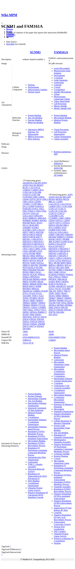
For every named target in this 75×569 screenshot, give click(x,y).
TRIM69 (60, 300)
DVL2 (25, 206)
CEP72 (58, 223)
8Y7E (31, 343)
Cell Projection (60, 104)
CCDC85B (27, 197)
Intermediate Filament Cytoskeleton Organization (37, 422)
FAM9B (52, 230)
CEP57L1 (59, 220)
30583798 (58, 168)
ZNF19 (44, 317)
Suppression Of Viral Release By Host (62, 509)
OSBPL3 (60, 270)
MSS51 (26, 260)
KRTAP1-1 (27, 239)
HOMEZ (35, 220)
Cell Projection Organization (60, 133)
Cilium (57, 94)
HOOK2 (43, 220)
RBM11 (26, 284)
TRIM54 (34, 305)
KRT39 (26, 237)
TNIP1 (51, 293)
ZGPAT (26, 314)
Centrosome (59, 82)
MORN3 (34, 258)
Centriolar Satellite (62, 454)
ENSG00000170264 (57, 337)
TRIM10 (39, 300)
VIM (25, 310)
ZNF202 (32, 319)
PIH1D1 (26, 274)
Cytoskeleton (59, 89)
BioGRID (10, 44)
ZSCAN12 (53, 314)
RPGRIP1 (27, 289)
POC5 (51, 277)
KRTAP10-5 (28, 242)
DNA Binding (33, 481)
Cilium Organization (62, 136)
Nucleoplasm (33, 87)
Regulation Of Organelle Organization (63, 436)
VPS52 (37, 310)
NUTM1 (39, 267)
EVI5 (64, 227)
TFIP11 (35, 296)
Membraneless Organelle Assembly (62, 441)
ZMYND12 (27, 317)
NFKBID (43, 265)
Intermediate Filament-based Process (37, 428)
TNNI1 (26, 298)
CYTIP (34, 204)
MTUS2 (32, 260)
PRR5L (26, 282)
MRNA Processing (36, 136)
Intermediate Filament (37, 398)
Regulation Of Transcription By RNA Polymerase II (37, 476)
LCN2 (35, 246)
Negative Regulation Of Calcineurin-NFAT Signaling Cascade (38, 495)
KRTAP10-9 (38, 244)
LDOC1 (41, 246)
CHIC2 (45, 199)
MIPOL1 (40, 256)
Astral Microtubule (62, 68)
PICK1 (38, 272)
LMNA (59, 258)
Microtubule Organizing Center (61, 462)
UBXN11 (27, 307)
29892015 (58, 163)
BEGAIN (67, 197)
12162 (25, 334)
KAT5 (70, 242)
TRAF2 (26, 300)
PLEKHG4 (53, 274)
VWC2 (43, 310)
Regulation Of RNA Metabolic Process (36, 432)
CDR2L (41, 197)
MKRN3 (26, 258)
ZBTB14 (33, 312)
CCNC (61, 216)
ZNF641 (33, 324)
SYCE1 (39, 293)
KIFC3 (35, 230)
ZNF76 (26, 326)
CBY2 (41, 190)
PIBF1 (32, 272)
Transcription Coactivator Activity (62, 523)
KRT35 (32, 234)
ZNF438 (40, 319)
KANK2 (35, 227)
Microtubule (59, 409)
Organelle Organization (63, 411)
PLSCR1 (34, 274)
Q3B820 (52, 340)
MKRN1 (60, 265)
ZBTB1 (26, 312)
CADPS (59, 202)
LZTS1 (39, 251)
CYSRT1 (26, 204)
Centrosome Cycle (61, 386)
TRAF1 (41, 298)
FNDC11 (32, 211)
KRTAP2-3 (53, 253)
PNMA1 (41, 274)
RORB (38, 286)
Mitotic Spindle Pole (62, 108)
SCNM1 (35, 52)
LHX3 (31, 249)
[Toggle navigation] (2, 23)
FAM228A (27, 209)
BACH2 (32, 185)
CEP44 (25, 199)
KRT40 (32, 237)
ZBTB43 (60, 305)
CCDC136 (27, 192)
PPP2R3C (53, 279)
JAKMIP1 (27, 227)
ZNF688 (41, 324)
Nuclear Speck (34, 92)
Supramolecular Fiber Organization (37, 458)
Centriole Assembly (62, 388)
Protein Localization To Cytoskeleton (64, 539)
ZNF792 (52, 312)
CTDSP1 (37, 202)
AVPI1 (44, 183)
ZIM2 (31, 314)
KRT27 (26, 232)
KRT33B (40, 232)
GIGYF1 (26, 213)
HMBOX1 (32, 218)
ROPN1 (65, 282)
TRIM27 (34, 303)
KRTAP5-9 (27, 246)
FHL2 (41, 209)
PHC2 (51, 272)
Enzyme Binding (35, 120)
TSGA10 (68, 300)
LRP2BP (32, 251)
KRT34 (26, 234)
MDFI (38, 253)
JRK (50, 242)
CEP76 (38, 199)
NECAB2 (60, 267)
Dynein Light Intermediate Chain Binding (62, 427)
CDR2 (35, 197)
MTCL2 (68, 265)
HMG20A (42, 218)
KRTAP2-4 (63, 253)
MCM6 (32, 253)
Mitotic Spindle (60, 106)
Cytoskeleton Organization (33, 484)
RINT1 (32, 286)
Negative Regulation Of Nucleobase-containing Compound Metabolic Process (63, 448)
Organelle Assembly (62, 487)
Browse (9, 29)
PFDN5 (26, 272)
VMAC (30, 310)
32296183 (10, 35)
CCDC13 (62, 209)
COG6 (30, 202)
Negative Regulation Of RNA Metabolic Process (62, 416)
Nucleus (31, 85)
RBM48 (33, 284)
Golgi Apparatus (61, 80)
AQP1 (70, 194)
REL (45, 284)
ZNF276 (52, 310)
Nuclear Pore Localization (59, 528)
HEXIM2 (52, 237)
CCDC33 (26, 194)
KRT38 (39, 234)
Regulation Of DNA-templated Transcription (38, 437)
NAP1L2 (40, 263)
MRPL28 (42, 258)
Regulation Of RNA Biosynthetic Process (36, 444)
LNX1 (43, 249)
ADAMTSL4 (28, 183)
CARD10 (26, 190)
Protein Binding (34, 115)
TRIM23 (26, 303)
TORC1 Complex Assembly (35, 465)
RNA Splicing (34, 139)
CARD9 (34, 190)
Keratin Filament (35, 396)
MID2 (32, 256)
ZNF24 (57, 307)
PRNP (43, 279)
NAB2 (33, 263)
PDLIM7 (41, 270)
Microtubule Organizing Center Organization (61, 364)
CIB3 (25, 202)
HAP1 (25, 218)
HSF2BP (26, 223)
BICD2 (66, 199)
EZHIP (31, 206)
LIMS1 (37, 249)
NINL (67, 267)
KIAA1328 (53, 246)
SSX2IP (44, 291)
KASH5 (63, 242)
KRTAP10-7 (38, 242)
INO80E (66, 239)
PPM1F (65, 277)
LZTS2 (26, 253)
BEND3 (52, 199)
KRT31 (32, 232)
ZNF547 (41, 321)
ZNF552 (26, 324)
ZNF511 (26, 321)
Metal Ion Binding (35, 122)
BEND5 (59, 199)
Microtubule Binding (62, 118)
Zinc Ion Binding (35, 118)
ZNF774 (32, 326)
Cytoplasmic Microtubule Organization (59, 399)
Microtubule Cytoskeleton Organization (59, 371)
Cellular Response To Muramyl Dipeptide (63, 422)
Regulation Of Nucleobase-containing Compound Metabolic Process (37, 451)
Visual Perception (61, 129)
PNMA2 (26, 277)
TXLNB (52, 303)
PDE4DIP (32, 270)
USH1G (34, 307)
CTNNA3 (66, 223)
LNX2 (25, 251)
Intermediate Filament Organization (37, 404)
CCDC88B (53, 216)
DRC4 (40, 204)
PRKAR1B (62, 279)
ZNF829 (40, 326)
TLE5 (41, 296)
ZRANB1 (27, 329)
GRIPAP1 (69, 234)
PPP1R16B (27, 279)
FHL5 (25, 211)
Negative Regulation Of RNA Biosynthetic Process (63, 503)
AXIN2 (26, 185)
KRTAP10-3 (37, 239)
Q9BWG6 (27, 340)
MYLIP (40, 260)
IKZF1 (33, 223)
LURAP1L (67, 258)
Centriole (58, 85)
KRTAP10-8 (28, 244)
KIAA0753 (61, 244)
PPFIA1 (57, 277)
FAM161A (61, 52)
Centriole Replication (63, 381)
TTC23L (41, 305)
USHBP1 (42, 307)
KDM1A (52, 244)
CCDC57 (61, 213)
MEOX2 (26, 256)
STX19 (32, 293)
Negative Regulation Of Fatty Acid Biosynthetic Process (62, 517)
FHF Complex (60, 531)
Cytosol (57, 87)
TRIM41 (67, 298)
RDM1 (40, 284)
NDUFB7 (34, 265)
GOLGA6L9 (28, 216)
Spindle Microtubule (62, 92)
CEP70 (32, 199)
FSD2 (44, 211)
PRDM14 (37, 279)
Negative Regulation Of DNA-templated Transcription (62, 496)
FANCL (35, 209)
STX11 (26, 293)
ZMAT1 (38, 314)
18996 (51, 334)
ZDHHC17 (42, 312)
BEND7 (40, 185)
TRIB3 (32, 300)
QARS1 (52, 282)
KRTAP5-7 (53, 256)
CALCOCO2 (34, 187)
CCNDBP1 (53, 218)
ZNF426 (59, 310)
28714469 (58, 175)
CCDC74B (35, 194)
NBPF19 (26, 265)
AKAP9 (37, 183)
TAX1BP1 (27, 296)
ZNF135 (36, 317)
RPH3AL (35, 289)
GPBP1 (52, 234)
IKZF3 (39, 223)
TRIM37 (41, 303)
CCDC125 (53, 209)
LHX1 (25, 249)
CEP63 (67, 220)
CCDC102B (67, 206)
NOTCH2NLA (29, 267)
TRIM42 (26, 305)
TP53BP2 (33, 298)
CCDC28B (36, 192)
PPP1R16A (35, 277)
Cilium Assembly (61, 139)
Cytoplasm (58, 78)
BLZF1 (26, 187)
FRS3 (38, 211)
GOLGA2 (35, 213)
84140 (51, 331)
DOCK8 (59, 225)
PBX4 (25, 270)
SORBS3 (37, 291)
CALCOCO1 (54, 204)
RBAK (40, 282)
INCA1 (26, 225)
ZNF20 (26, 319)
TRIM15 (65, 296)
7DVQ (25, 343)
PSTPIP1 (33, 282)
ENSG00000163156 (31, 337)
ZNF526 (33, 321)
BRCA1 (52, 202)
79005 (25, 331)
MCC (51, 263)
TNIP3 (57, 293)
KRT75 (39, 237)
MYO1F (26, 263)
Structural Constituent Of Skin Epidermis (37, 409)
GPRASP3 (38, 216)
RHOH (25, 286)
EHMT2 (57, 227)
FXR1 (63, 230)
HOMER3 (27, 220)
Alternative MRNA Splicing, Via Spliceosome (36, 131)
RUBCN (52, 284)
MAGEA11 (66, 260)
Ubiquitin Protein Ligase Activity (35, 489)
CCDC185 (62, 211)
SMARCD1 (28, 291)
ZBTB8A (68, 305)
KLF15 (42, 230)
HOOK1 (69, 237)
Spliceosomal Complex (37, 89)
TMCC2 (67, 291)
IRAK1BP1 (34, 225)
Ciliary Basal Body (62, 101)
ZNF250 (64, 307)
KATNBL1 (27, 230)
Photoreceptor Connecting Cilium (62, 98)
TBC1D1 (52, 291)
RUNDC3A (61, 284)
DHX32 (52, 225)
